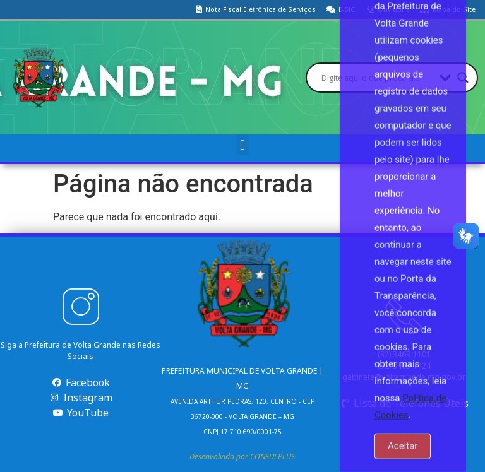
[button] (242, 144)
